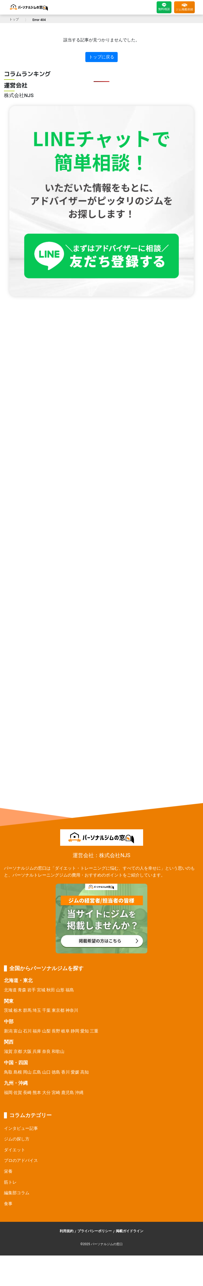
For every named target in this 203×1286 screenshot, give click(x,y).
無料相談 (164, 7)
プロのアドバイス (21, 1160)
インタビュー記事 (21, 1128)
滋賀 (8, 1051)
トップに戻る (101, 56)
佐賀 (18, 1092)
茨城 (8, 1010)
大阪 (27, 1051)
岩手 (31, 989)
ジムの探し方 (16, 1138)
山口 (46, 1072)
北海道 (10, 989)
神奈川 (71, 1010)
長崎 (27, 1092)
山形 (60, 989)
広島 (37, 1072)
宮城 (41, 989)
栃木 (18, 1010)
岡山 (27, 1072)
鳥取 (8, 1072)
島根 (18, 1072)
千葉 (46, 1010)
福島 (69, 989)
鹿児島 (67, 1092)
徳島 (56, 1072)
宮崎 (56, 1092)
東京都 (58, 1010)
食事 (8, 1203)
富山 (18, 1031)
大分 (46, 1092)
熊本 (37, 1092)
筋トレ (10, 1182)
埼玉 (37, 1010)
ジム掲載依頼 (184, 7)
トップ (14, 19)
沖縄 (79, 1092)
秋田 (50, 989)
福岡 (8, 1092)
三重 (94, 1031)
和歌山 (58, 1051)
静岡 (75, 1031)
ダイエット (14, 1149)
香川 (65, 1072)
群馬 (27, 1010)
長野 (56, 1031)
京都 (18, 1051)
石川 (27, 1031)
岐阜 (65, 1031)
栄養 (8, 1171)
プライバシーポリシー (94, 1231)
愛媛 (75, 1072)
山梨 (46, 1031)
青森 (22, 989)
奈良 (46, 1051)
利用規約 (66, 1231)
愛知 (84, 1031)
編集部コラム (16, 1192)
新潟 (8, 1031)
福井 (37, 1031)
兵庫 (37, 1051)
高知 (84, 1072)
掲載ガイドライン (129, 1231)
